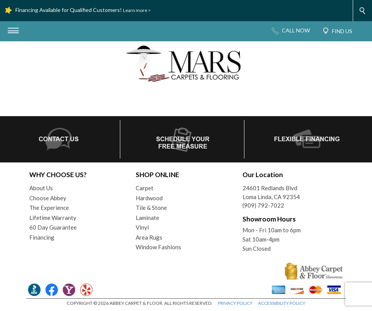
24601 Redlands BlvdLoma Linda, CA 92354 (271, 192)
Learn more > (137, 10)
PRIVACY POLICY (235, 303)
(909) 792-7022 (263, 205)
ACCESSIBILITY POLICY (281, 303)
